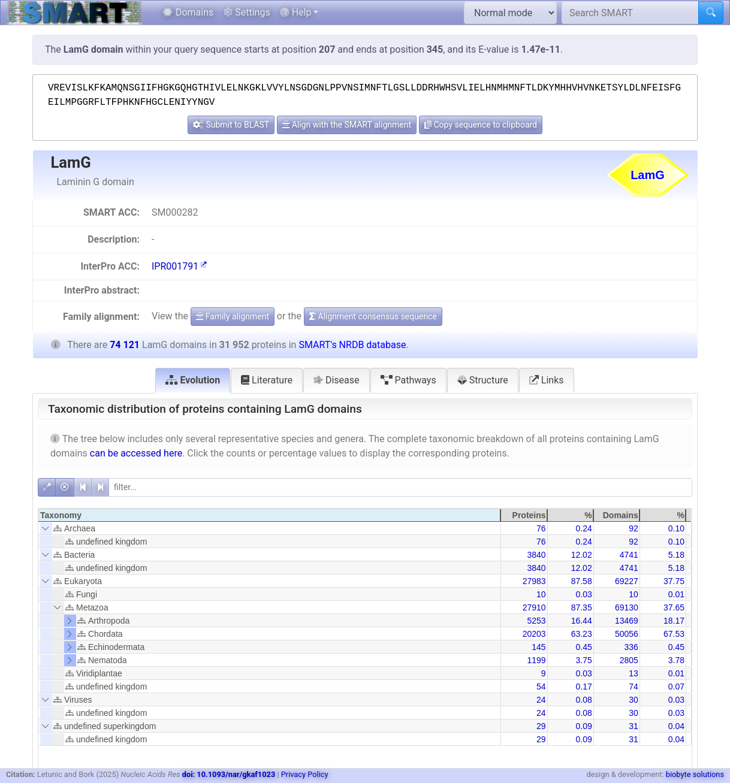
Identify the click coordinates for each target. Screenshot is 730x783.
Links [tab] (546, 380)
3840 (536, 555)
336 (631, 647)
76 (541, 528)
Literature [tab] (266, 380)
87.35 (581, 607)
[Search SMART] (630, 12)
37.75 (673, 581)
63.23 (581, 634)
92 (633, 528)
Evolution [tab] (192, 380)
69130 (626, 607)
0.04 (676, 726)
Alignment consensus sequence (373, 316)
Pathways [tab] (408, 380)
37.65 (673, 607)
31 (633, 726)
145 (538, 647)
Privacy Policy (304, 774)
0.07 (676, 686)
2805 (629, 660)
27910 (534, 607)
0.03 (583, 594)
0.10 (676, 528)
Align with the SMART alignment (346, 124)
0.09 (583, 726)
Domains (187, 12)
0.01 (676, 594)
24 (541, 700)
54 (541, 686)
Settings (246, 12)
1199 (536, 660)
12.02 (581, 555)
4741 (629, 555)
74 (633, 686)
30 (633, 700)
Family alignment (232, 316)
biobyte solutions (695, 774)
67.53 (673, 634)
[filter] (400, 487)
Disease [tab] (336, 380)
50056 (626, 634)
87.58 (581, 581)
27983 (534, 581)
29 (541, 726)
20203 (534, 634)
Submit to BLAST (231, 124)
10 (541, 594)
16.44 (581, 620)
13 (633, 673)
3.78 (676, 660)
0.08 (583, 700)
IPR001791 (179, 266)
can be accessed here (136, 453)
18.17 (673, 620)
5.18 (676, 555)
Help (296, 12)
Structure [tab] (482, 380)
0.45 (583, 647)
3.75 (583, 660)
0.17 (583, 686)
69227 (626, 581)
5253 (536, 620)
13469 (626, 620)
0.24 (583, 528)
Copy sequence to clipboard (480, 124)
